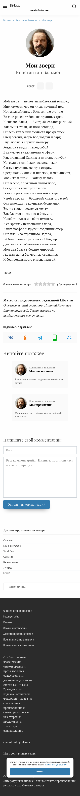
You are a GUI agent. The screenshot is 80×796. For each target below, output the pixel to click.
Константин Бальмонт (26, 20)
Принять (40, 771)
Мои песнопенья (41, 371)
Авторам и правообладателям (18, 634)
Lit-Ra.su (15, 5)
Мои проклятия (40, 405)
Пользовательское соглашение (18, 645)
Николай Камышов (57, 305)
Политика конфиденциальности (18, 639)
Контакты (7, 622)
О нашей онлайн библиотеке (17, 611)
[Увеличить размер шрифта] (49, 86)
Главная (7, 20)
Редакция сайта (11, 616)
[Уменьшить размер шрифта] (40, 86)
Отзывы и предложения (15, 628)
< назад (7, 273)
